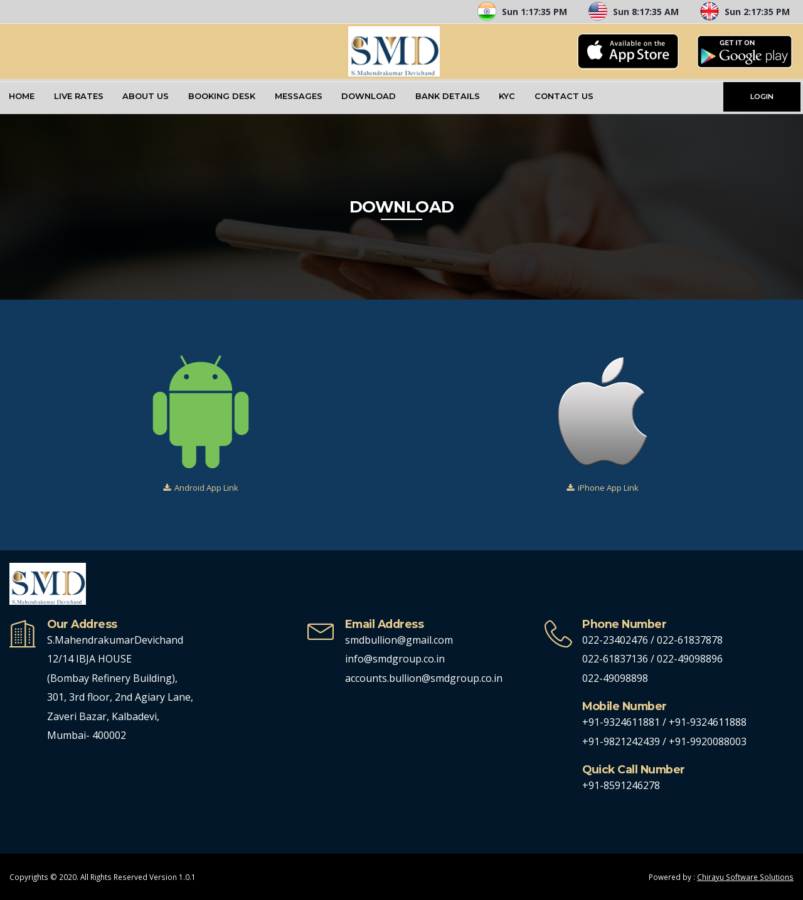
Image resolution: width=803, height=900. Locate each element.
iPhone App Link (608, 487)
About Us (145, 96)
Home (22, 96)
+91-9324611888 (708, 722)
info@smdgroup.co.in (395, 659)
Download (368, 96)
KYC (507, 96)
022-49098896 (690, 659)
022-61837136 (615, 659)
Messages (298, 96)
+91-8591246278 (621, 785)
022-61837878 (690, 640)
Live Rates (79, 96)
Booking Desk (221, 96)
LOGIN (762, 96)
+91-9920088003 (708, 741)
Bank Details (447, 96)
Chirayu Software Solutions (745, 877)
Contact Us (563, 96)
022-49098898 (615, 678)
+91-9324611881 (622, 722)
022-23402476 (615, 640)
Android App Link (206, 487)
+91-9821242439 (622, 741)
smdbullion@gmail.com (399, 640)
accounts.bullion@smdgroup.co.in (424, 678)
